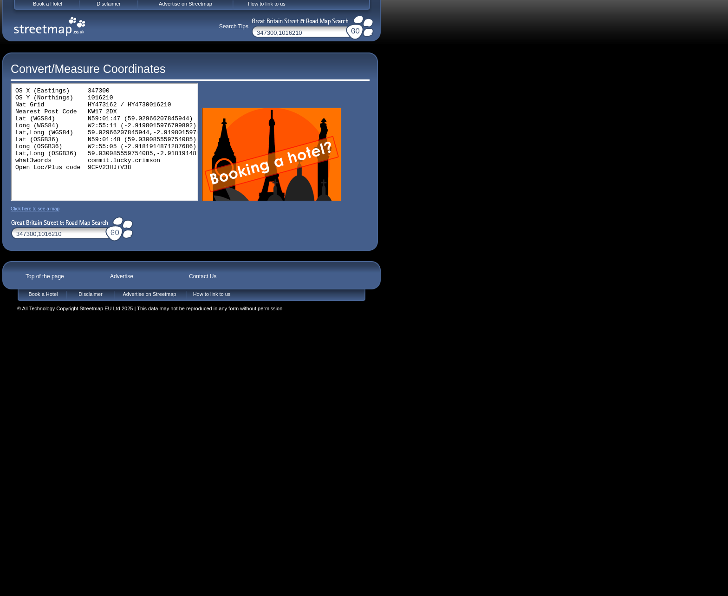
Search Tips (233, 26)
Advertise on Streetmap (149, 294)
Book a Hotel (43, 294)
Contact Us (202, 276)
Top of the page (45, 276)
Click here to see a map (35, 208)
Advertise (121, 276)
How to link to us (212, 294)
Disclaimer (90, 294)
